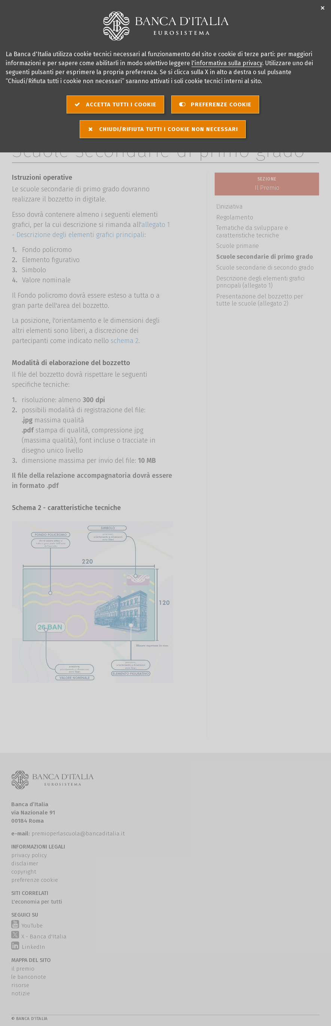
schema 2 (124, 341)
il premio (22, 968)
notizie (20, 993)
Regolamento (234, 217)
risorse (20, 985)
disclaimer (24, 863)
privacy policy (29, 855)
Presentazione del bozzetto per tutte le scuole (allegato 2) (259, 300)
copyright (23, 871)
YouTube (26, 925)
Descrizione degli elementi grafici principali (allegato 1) (260, 282)
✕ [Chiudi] (322, 8)
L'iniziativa (229, 206)
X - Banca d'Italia (39, 935)
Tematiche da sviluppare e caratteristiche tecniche (252, 231)
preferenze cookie (34, 880)
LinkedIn (28, 947)
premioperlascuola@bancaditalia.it (78, 833)
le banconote (28, 977)
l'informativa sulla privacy (226, 63)
